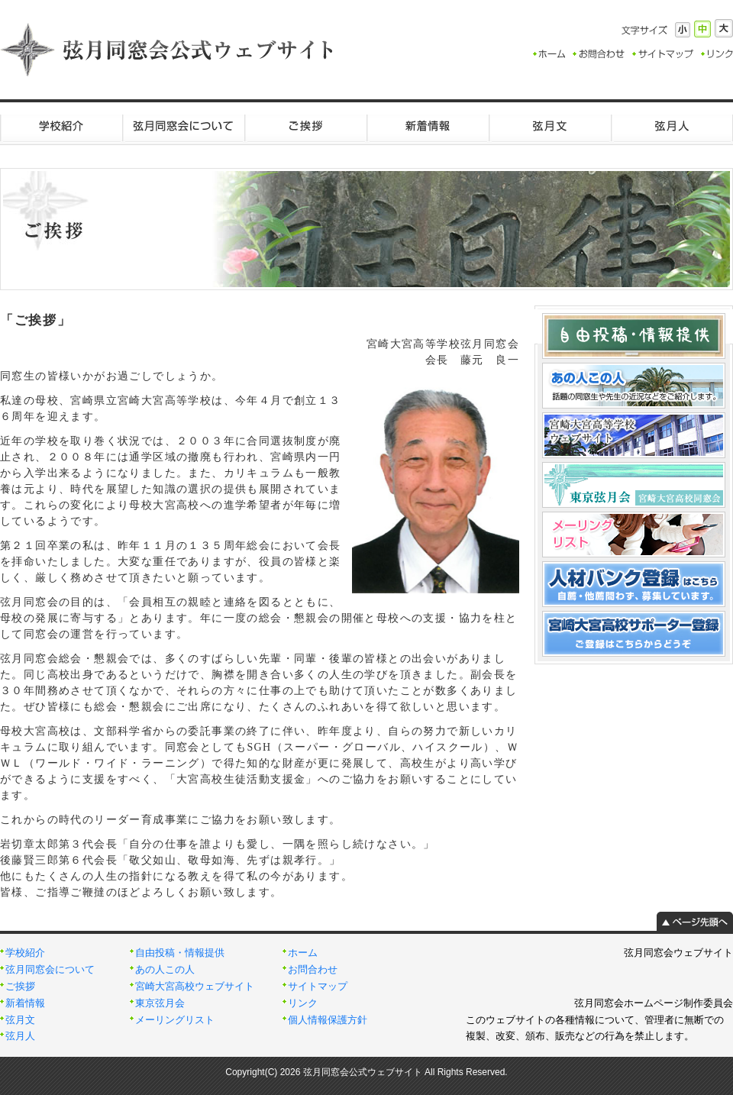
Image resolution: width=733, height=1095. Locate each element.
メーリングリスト (175, 1020)
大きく (724, 28)
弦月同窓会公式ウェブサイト (168, 49)
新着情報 (427, 126)
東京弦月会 (160, 1003)
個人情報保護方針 (327, 1020)
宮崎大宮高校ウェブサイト (194, 986)
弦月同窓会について (183, 126)
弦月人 (672, 126)
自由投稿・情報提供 (179, 953)
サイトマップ (317, 986)
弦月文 (550, 126)
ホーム (303, 953)
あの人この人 (165, 969)
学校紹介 (61, 126)
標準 (702, 29)
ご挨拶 (305, 126)
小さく (682, 29)
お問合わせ (312, 969)
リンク (303, 1003)
